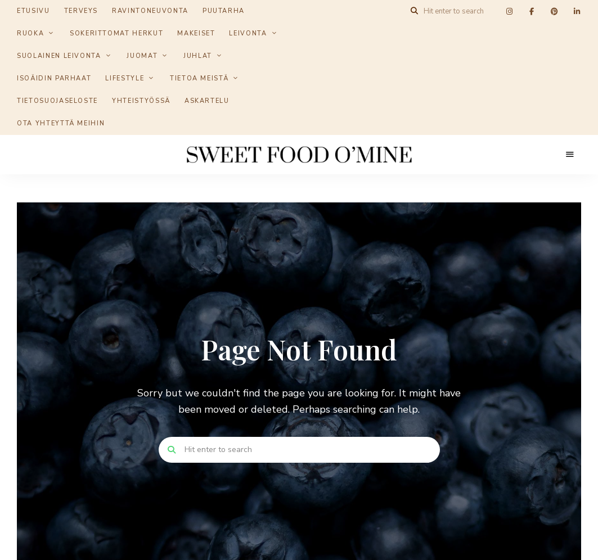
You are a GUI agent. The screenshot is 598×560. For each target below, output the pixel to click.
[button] (574, 15)
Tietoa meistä (199, 78)
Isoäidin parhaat (54, 78)
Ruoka (30, 33)
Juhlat (197, 56)
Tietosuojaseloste (57, 101)
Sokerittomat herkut (116, 33)
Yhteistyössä (141, 101)
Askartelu (207, 101)
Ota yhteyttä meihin (61, 123)
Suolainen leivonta (59, 56)
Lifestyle (124, 78)
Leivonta (248, 33)
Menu (570, 154)
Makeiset (196, 33)
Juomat (142, 56)
